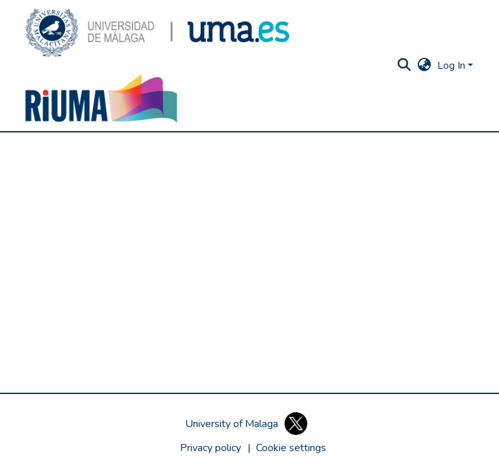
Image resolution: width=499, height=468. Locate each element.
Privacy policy (210, 448)
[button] (157, 32)
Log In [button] (452, 65)
